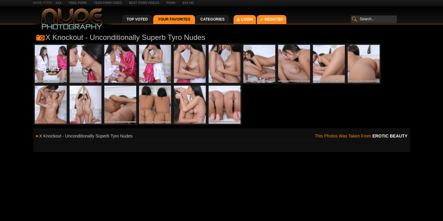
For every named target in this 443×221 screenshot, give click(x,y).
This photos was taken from (361, 136)
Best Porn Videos (144, 3)
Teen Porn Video (108, 3)
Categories (213, 19)
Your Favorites (174, 19)
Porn (170, 3)
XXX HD (188, 3)
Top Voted (137, 19)
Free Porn (77, 3)
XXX (58, 3)
